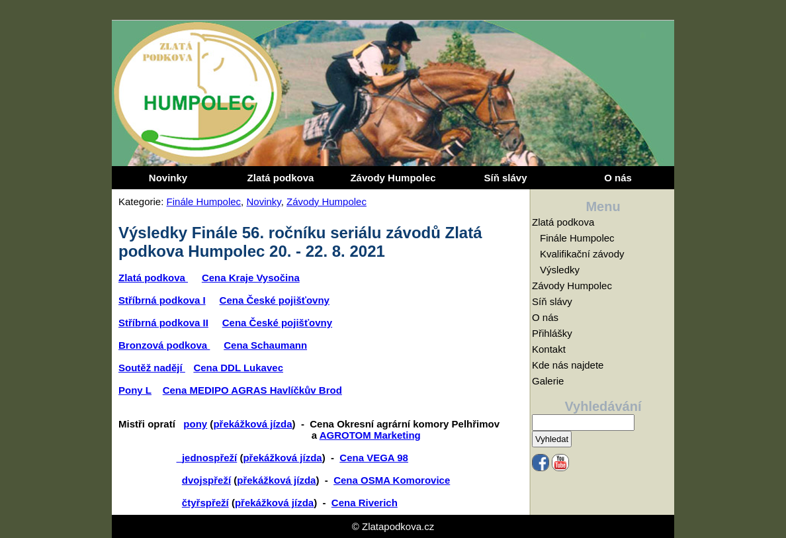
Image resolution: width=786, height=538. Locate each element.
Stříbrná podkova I (162, 300)
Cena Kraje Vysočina (251, 277)
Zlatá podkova (280, 177)
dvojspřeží (206, 480)
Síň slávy (505, 177)
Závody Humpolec (392, 177)
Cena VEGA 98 (373, 457)
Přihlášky (552, 333)
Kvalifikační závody (582, 253)
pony (195, 423)
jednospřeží (209, 457)
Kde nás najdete (567, 365)
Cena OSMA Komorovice (391, 480)
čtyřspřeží (205, 502)
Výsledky (560, 269)
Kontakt (549, 349)
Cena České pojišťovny (274, 300)
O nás (618, 177)
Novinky (168, 177)
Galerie (548, 380)
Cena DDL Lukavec (238, 367)
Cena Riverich (364, 502)
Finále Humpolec (204, 201)
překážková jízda (252, 423)
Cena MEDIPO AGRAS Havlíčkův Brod (252, 390)
